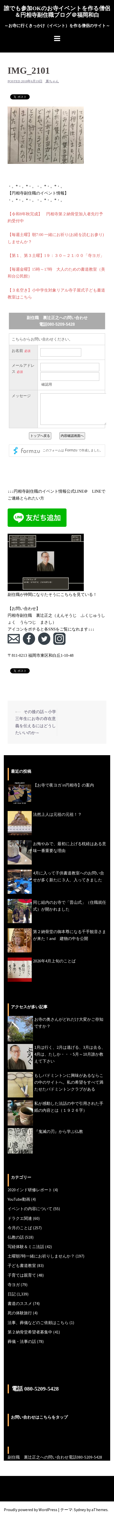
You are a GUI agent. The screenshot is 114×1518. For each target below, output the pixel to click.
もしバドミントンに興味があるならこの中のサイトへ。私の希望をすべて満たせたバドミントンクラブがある (68, 1082)
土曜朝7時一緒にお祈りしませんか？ (41, 1256)
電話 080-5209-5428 (35, 1388)
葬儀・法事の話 (22, 1341)
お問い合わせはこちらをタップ (39, 1417)
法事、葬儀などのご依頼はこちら (38, 1322)
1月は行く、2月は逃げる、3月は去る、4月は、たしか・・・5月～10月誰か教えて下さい (69, 1054)
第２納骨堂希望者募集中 (30, 1331)
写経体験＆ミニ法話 (26, 1246)
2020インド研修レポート (30, 1189)
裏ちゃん (52, 81)
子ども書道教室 (22, 1265)
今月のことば (20, 1227)
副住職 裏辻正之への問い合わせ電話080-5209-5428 (55, 1457)
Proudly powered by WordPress (30, 1509)
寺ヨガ (14, 1284)
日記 (12, 1294)
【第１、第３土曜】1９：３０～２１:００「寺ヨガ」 (56, 255)
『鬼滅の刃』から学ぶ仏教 (58, 1131)
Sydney (80, 1509)
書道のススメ (20, 1303)
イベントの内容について (30, 1208)
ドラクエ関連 (20, 1218)
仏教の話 (16, 1237)
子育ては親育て (22, 1275)
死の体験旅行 (20, 1312)
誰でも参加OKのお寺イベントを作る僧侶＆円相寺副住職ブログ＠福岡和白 (57, 11)
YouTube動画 (19, 1199)
